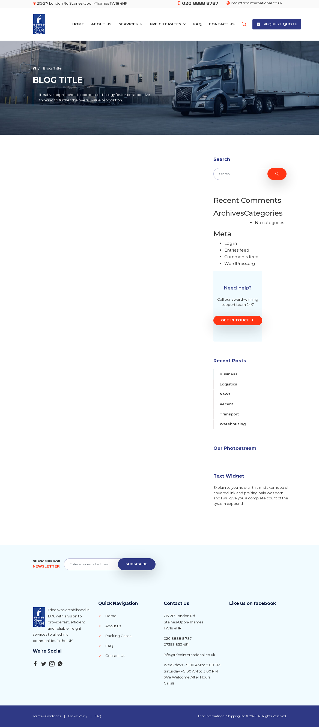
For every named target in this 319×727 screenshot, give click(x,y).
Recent (226, 404)
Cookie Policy (77, 716)
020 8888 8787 (200, 3)
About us (109, 626)
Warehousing (233, 424)
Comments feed (241, 256)
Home (78, 24)
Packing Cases (114, 636)
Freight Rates (168, 24)
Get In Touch (237, 320)
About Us (101, 24)
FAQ (197, 24)
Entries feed (236, 250)
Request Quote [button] (277, 24)
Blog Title (52, 68)
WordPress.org (239, 263)
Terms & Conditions (47, 716)
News (225, 394)
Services (131, 24)
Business (228, 374)
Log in (230, 243)
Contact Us (222, 24)
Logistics (228, 384)
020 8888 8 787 (178, 638)
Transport (229, 414)
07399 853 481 (176, 644)
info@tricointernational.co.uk (254, 3)
